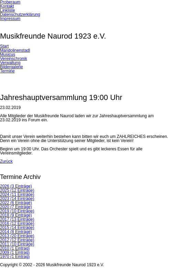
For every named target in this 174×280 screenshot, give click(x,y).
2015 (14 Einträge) (17, 227)
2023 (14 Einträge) (17, 198)
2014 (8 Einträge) (16, 231)
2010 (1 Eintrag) (15, 248)
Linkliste (7, 10)
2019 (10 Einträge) (17, 211)
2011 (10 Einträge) (17, 244)
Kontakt (7, 6)
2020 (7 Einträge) (16, 206)
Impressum (10, 18)
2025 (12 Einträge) (17, 190)
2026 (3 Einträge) (16, 186)
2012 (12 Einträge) (17, 240)
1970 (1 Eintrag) (15, 256)
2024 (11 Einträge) (17, 194)
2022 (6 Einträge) (16, 202)
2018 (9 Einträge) (16, 215)
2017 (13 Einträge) (17, 219)
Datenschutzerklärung (20, 14)
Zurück (6, 161)
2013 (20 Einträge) (17, 235)
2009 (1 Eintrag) (15, 252)
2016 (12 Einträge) (17, 223)
